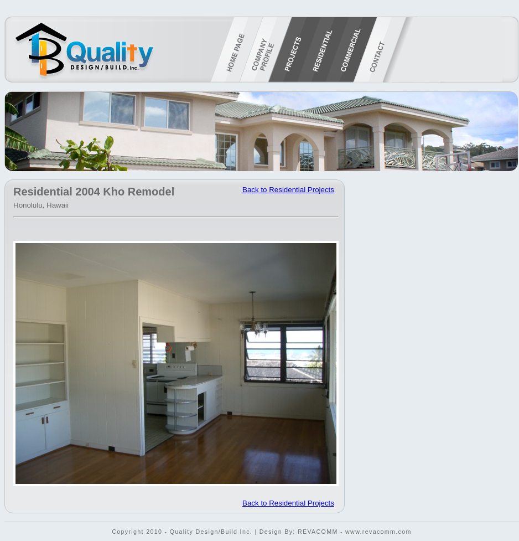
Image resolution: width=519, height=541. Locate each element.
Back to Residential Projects (288, 190)
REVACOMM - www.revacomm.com (355, 531)
